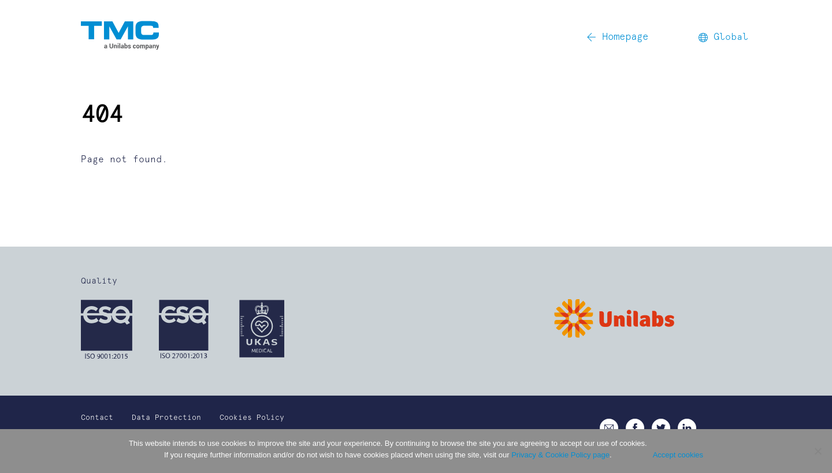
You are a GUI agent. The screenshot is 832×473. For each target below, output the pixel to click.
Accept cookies (678, 454)
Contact (97, 418)
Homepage (617, 37)
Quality (99, 281)
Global (723, 37)
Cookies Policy (252, 418)
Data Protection (166, 418)
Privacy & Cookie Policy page (560, 454)
